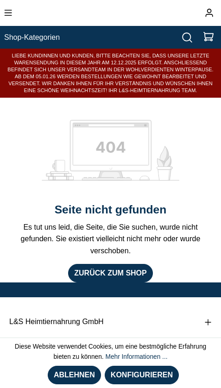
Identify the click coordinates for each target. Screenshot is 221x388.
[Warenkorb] (208, 37)
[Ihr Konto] (209, 13)
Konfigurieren (142, 375)
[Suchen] (187, 37)
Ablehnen (74, 375)
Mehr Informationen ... (136, 356)
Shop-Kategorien (32, 37)
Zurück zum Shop (110, 273)
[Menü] (8, 13)
